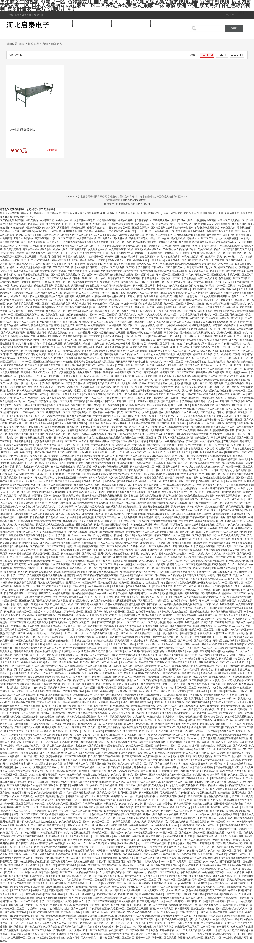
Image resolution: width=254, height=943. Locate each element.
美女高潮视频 (219, 339)
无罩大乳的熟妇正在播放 (159, 434)
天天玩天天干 (214, 234)
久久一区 (40, 416)
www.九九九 (188, 466)
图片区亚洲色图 (107, 492)
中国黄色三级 (7, 691)
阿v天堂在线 (121, 238)
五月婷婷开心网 (98, 771)
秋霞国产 (182, 937)
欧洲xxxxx (140, 513)
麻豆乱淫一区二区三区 (76, 292)
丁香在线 (101, 260)
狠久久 (177, 499)
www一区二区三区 (31, 361)
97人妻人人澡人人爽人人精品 (161, 314)
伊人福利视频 (87, 387)
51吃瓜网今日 (108, 285)
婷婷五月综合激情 (203, 354)
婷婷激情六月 (231, 325)
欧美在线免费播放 (95, 774)
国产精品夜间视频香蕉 (171, 655)
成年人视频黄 (161, 524)
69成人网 (5, 575)
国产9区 (238, 365)
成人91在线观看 (234, 260)
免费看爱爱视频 (37, 397)
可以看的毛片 (118, 292)
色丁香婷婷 (170, 847)
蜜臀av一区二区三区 (12, 314)
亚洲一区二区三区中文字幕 (180, 430)
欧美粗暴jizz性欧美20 (32, 662)
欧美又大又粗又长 (171, 492)
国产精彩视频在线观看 (32, 437)
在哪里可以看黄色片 (115, 539)
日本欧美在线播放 (68, 289)
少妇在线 (33, 459)
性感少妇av (214, 343)
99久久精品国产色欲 (211, 441)
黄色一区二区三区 (130, 350)
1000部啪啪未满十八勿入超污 (73, 615)
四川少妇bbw (162, 379)
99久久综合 (41, 665)
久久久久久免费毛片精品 (203, 579)
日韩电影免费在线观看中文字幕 (191, 434)
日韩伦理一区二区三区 (233, 347)
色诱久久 (237, 296)
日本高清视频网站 (57, 397)
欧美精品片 (41, 803)
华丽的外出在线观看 (118, 466)
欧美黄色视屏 (78, 227)
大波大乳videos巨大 (207, 713)
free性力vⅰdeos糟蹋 (82, 535)
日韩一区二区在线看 (73, 224)
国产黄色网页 (194, 771)
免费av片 (37, 771)
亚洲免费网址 (120, 557)
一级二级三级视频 (214, 423)
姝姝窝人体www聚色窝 (117, 289)
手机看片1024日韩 (67, 379)
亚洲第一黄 (15, 608)
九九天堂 (39, 763)
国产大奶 (181, 474)
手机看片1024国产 (167, 437)
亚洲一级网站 (189, 336)
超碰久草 (134, 557)
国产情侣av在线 (209, 376)
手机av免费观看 (109, 857)
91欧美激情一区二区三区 (160, 282)
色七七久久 (17, 350)
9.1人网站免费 (87, 752)
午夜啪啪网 (185, 792)
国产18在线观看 (163, 763)
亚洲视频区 (190, 311)
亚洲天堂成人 (156, 441)
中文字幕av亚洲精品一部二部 (79, 560)
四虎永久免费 (78, 267)
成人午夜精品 (51, 455)
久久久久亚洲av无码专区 (219, 416)
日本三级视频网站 (44, 477)
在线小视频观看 (129, 256)
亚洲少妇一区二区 (113, 488)
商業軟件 (179, 23)
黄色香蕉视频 (146, 517)
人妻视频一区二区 (21, 857)
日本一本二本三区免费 (26, 901)
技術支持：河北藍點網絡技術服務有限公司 (127, 203)
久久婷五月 (231, 923)
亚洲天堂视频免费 (11, 597)
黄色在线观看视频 (44, 285)
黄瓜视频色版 (101, 502)
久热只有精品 (51, 600)
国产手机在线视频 (40, 760)
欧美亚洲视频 (165, 915)
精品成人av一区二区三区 (200, 238)
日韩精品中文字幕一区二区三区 (136, 857)
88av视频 (106, 803)
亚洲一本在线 (143, 937)
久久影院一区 (56, 749)
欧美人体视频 (167, 474)
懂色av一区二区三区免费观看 (128, 676)
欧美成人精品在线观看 (106, 571)
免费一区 (146, 416)
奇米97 (130, 912)
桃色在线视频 (229, 463)
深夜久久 (248, 510)
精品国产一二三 (53, 560)
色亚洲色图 (221, 836)
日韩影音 (119, 684)
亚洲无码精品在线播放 (86, 361)
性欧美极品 (32, 220)
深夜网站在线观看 (240, 720)
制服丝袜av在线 (127, 521)
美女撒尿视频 (205, 249)
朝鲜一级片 (184, 445)
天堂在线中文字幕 (56, 416)
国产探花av (35, 343)
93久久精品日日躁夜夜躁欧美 (111, 484)
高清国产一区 (204, 571)
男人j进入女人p (173, 785)
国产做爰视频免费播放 (64, 723)
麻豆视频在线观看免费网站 (84, 329)
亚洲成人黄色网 (199, 676)
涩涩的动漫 (80, 390)
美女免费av (23, 358)
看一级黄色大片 (165, 387)
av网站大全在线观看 (147, 376)
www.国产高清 (50, 926)
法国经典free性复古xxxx (168, 723)
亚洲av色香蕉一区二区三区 (58, 872)
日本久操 (45, 752)
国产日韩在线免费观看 (33, 242)
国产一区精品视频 (21, 521)
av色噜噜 (225, 318)
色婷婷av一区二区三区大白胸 (237, 593)
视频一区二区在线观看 (103, 430)
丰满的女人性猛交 (10, 282)
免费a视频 (205, 477)
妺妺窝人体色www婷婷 (67, 481)
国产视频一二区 (143, 774)
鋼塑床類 (56, 44)
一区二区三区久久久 (136, 622)
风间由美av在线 (27, 336)
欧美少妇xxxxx (238, 394)
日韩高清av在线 (136, 234)
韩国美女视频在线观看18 (148, 249)
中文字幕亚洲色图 (183, 828)
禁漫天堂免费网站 (136, 604)
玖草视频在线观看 (153, 303)
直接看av (157, 582)
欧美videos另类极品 (10, 626)
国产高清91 (122, 568)
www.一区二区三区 (173, 361)
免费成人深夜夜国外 (22, 763)
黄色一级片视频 (101, 629)
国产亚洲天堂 (208, 412)
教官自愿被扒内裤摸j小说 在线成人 (234, 669)
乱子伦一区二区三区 (233, 499)
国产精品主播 (165, 234)
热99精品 (77, 593)
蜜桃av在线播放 (181, 289)
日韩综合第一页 (242, 513)
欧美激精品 (20, 568)
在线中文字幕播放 (156, 321)
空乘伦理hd (176, 311)
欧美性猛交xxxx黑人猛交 (106, 303)
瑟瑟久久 (129, 673)
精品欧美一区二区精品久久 (219, 300)
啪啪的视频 (182, 318)
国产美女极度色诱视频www (161, 390)
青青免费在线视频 (237, 517)
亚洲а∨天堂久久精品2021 (113, 318)
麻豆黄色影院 (218, 564)
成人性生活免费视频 (214, 361)
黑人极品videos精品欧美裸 (96, 274)
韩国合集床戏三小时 (20, 905)
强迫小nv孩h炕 (179, 271)
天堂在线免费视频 (85, 861)
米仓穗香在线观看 (107, 220)
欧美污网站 (186, 401)
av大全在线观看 (69, 807)
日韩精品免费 (111, 354)
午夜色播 (136, 474)
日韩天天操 (99, 789)
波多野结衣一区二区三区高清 (63, 253)
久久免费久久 (130, 658)
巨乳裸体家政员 (87, 220)
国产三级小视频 (170, 245)
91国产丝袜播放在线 (135, 872)
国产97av (244, 694)
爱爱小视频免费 (222, 354)
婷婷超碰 (185, 332)
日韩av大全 (41, 329)
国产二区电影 (130, 542)
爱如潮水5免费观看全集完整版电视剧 (196, 263)
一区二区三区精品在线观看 (134, 908)
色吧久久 (42, 709)
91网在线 (89, 709)
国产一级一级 (124, 883)
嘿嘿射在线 (147, 350)
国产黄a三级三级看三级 (57, 267)
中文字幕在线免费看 (169, 256)
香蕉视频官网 (244, 227)
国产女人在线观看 (150, 593)
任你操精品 (40, 687)
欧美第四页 (117, 796)
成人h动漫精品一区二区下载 (205, 727)
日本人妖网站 (233, 408)
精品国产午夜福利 (58, 329)
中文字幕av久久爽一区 (49, 702)
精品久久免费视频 (217, 390)
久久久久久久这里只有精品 (200, 897)
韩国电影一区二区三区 (218, 474)
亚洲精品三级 (171, 253)
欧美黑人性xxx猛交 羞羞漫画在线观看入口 (92, 915)
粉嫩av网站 (93, 405)
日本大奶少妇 (171, 894)
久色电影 (62, 658)
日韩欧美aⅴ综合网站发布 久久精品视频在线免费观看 (79, 713)
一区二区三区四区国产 (217, 847)
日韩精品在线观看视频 (21, 329)
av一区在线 (15, 263)
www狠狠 (213, 528)
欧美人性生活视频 (48, 597)
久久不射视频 (177, 285)
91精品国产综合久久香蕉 (65, 260)
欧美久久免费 (151, 484)
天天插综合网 (78, 285)
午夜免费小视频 (206, 285)
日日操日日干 (207, 321)
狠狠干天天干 (101, 705)
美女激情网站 (241, 282)
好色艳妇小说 (14, 401)
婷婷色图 (55, 684)
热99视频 (230, 423)
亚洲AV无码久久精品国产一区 (106, 615)
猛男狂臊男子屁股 (125, 376)
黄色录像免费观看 (161, 579)
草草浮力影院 (202, 521)
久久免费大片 (53, 224)
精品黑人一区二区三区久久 (79, 245)
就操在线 (179, 296)
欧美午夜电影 (37, 434)
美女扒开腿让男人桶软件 (77, 343)
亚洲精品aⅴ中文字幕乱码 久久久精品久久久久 (33, 506)
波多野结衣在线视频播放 (156, 506)
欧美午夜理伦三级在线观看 (42, 445)
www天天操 (212, 224)
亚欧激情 (83, 771)
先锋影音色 (200, 608)
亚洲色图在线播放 (165, 383)
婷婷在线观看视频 (196, 524)
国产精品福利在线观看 (113, 680)
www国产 (33, 339)
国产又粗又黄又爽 (222, 502)
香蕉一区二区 (72, 419)
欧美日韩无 (223, 926)
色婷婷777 (151, 234)
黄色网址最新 (75, 397)
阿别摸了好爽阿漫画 (192, 448)
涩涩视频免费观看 (145, 618)
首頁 (62, 23)
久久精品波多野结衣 (185, 249)
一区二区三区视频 (243, 579)
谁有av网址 (61, 673)
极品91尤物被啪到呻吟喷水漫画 (52, 651)
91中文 (229, 271)
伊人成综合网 (111, 752)
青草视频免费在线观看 (165, 220)
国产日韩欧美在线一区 (178, 267)
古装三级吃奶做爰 (198, 691)
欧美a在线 (45, 383)
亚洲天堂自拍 (46, 481)
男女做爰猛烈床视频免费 (22, 720)
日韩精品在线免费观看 (225, 640)
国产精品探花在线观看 (101, 368)
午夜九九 (216, 684)
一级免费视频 (73, 474)
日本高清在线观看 (113, 470)
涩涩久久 (180, 890)
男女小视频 (138, 445)
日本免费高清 (155, 550)
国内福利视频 (85, 517)
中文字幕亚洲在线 (87, 238)
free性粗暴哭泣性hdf (145, 832)
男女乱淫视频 (178, 238)
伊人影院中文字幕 (228, 814)
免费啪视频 (15, 854)
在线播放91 (26, 687)
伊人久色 (217, 553)
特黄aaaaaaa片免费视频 (44, 379)
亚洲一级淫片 (188, 459)
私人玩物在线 (11, 448)
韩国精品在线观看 (230, 245)
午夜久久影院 (166, 876)
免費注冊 (39, 14)
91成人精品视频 (41, 466)
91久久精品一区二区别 (210, 586)
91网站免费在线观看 (39, 564)
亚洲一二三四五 (170, 684)
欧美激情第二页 (191, 499)
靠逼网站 (204, 651)
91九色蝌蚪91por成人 (37, 908)
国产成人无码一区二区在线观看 (152, 224)
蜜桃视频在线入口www (228, 242)
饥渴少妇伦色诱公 (14, 307)
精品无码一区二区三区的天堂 (143, 292)
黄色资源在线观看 (134, 629)
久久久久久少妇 (234, 524)
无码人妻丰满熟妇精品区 (169, 618)
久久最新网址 (118, 586)
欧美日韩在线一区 (54, 767)
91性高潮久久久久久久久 (177, 452)
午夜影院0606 (119, 738)
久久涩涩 (125, 452)
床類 (45, 44)
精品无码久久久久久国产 (87, 600)
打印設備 (121, 23)
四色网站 (191, 285)
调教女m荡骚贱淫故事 (60, 694)
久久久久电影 (239, 224)
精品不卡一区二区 (205, 368)
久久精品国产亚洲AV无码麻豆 (100, 687)
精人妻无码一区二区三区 (46, 553)
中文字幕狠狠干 (50, 738)
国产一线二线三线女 (171, 484)
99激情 (73, 318)
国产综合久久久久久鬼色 (17, 789)
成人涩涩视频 (133, 448)
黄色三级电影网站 (92, 673)
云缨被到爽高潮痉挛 (118, 524)
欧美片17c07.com (189, 814)
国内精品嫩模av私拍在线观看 (190, 234)
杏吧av (49, 437)
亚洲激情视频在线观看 (86, 546)
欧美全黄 (160, 365)
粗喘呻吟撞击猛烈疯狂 (184, 886)
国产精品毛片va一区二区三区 (217, 365)
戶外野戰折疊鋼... (22, 129)
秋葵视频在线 (78, 405)
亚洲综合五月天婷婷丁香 (153, 557)
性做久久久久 (150, 553)
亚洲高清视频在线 (211, 593)
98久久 (190, 274)
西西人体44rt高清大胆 (145, 242)
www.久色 (144, 560)
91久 (53, 347)
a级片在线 (176, 343)
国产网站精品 (89, 553)
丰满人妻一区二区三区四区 (149, 307)
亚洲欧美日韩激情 (31, 282)
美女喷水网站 (203, 339)
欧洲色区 (46, 499)
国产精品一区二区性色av (66, 731)
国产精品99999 (175, 394)
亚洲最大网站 (49, 727)
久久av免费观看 (191, 669)
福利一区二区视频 (226, 285)
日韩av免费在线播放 (93, 513)
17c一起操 (140, 282)
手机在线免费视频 (102, 463)
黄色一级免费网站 (122, 459)
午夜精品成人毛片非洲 (119, 260)
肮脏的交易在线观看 (207, 531)
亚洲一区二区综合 (180, 347)
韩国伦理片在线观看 (17, 347)
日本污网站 (10, 274)
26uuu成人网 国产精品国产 (213, 488)
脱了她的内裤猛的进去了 (75, 314)
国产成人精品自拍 (229, 376)
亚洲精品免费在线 (183, 546)
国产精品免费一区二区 (142, 568)
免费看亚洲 (84, 332)
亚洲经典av (233, 665)
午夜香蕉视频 (227, 604)
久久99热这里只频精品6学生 (43, 785)
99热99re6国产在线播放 (200, 720)
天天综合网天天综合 (105, 517)
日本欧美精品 (86, 760)
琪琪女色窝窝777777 (43, 800)
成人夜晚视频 (83, 296)
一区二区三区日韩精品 (110, 542)
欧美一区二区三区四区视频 (154, 731)
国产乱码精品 (223, 405)
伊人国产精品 (91, 745)
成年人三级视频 (217, 818)
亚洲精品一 (21, 426)
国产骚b (84, 662)
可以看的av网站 (183, 749)
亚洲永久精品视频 (47, 289)
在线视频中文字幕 (135, 368)
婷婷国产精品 (225, 267)
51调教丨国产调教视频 (144, 807)
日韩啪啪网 (54, 394)
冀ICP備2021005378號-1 (135, 200)
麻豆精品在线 (162, 271)
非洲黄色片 (163, 285)
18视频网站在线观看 (206, 220)
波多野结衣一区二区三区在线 (209, 408)
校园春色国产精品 (154, 477)
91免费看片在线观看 (22, 303)
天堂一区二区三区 (123, 633)
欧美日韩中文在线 (91, 336)
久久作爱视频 (130, 731)
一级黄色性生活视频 (165, 857)
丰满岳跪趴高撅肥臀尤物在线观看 (18, 256)
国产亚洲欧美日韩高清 (138, 267)
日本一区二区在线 (68, 339)
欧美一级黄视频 (99, 307)
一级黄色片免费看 (22, 408)
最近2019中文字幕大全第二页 (51, 611)
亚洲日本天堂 (60, 734)
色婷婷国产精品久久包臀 (220, 231)
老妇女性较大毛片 (152, 615)
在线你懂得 (6, 513)
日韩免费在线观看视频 (12, 278)
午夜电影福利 (124, 430)
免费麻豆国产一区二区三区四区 (177, 372)
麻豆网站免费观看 (43, 408)
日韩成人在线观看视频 (30, 419)
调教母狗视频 (170, 481)
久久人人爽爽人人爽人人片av (158, 890)
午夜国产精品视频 (232, 343)
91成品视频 (208, 872)
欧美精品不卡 (230, 894)
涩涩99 (216, 535)
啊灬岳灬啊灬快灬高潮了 (108, 890)
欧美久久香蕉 (18, 539)
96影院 (99, 752)
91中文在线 (152, 318)
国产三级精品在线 (143, 828)
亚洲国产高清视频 (168, 242)
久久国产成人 (108, 401)
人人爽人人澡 (139, 821)
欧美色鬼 (199, 828)
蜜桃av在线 (20, 861)
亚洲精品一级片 (217, 517)
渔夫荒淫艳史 (47, 716)
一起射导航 (191, 296)
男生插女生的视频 (108, 647)
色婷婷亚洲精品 (54, 792)
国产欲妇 (226, 539)
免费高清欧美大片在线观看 (190, 231)
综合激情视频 (166, 680)
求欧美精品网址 (22, 647)
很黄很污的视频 (119, 426)
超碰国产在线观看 (227, 749)
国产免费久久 (196, 379)
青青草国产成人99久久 (76, 763)
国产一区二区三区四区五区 (44, 655)
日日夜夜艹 (22, 843)
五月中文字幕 (160, 905)
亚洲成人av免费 (36, 224)
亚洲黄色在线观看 (67, 347)
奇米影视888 (188, 227)
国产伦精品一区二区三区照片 (85, 568)
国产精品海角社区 (82, 412)
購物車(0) (243, 12)
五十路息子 (205, 901)
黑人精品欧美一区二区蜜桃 (192, 857)
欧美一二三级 (18, 575)
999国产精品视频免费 (203, 405)
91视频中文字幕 (140, 640)
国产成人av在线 (237, 488)
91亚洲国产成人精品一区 (231, 220)
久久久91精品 (242, 416)
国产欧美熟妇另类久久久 (233, 771)
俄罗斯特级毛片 (152, 245)
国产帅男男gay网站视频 (122, 637)
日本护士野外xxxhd (55, 426)
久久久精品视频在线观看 (142, 423)
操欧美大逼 (10, 430)
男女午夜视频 (23, 466)
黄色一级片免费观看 (81, 372)
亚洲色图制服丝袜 (73, 231)
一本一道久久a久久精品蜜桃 (130, 321)
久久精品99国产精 (76, 492)
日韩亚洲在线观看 (72, 365)
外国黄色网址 (110, 698)
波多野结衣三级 (104, 419)
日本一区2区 (110, 253)
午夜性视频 (190, 343)
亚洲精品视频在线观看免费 (165, 227)
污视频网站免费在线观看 (116, 934)
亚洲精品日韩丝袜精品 (49, 336)
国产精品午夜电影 (110, 745)
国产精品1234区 (158, 336)
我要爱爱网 (63, 227)
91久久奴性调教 (68, 517)
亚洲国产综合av (104, 387)
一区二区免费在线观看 (158, 329)
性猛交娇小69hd (184, 282)
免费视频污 (171, 307)
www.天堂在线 (226, 263)
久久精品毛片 (175, 575)
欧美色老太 (103, 426)
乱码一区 (191, 756)
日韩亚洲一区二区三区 (102, 455)
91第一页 (30, 234)
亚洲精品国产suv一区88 (36, 488)
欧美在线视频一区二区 (35, 394)
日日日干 (65, 785)
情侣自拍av (43, 713)
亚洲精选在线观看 (78, 531)
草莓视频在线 (146, 662)
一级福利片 (143, 521)
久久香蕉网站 (134, 539)
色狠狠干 (248, 879)
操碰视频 (49, 513)
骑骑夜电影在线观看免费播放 (118, 224)
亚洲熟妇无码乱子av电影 (189, 510)
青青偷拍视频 (11, 325)
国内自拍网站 (226, 651)
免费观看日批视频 (110, 282)
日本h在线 (204, 600)
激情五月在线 (224, 745)
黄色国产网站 (241, 937)
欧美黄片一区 (187, 553)
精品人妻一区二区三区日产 (21, 470)
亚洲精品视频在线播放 (41, 571)
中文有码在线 (46, 698)
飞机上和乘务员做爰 (97, 242)
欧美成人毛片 (156, 785)
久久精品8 (141, 441)
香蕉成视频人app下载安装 (74, 655)
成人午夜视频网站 (82, 303)
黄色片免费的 (240, 470)
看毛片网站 (51, 662)
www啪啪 (234, 550)
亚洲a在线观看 (8, 821)
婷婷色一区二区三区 (150, 481)
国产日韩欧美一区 (154, 459)
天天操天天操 (190, 930)
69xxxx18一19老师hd (238, 821)
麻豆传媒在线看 (134, 502)
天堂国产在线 (62, 285)
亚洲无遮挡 (197, 908)
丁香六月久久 (234, 723)
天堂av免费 (126, 575)
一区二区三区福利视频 (225, 314)
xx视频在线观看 (140, 300)
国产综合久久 (32, 365)
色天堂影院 (68, 325)
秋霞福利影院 (169, 778)
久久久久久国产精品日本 (109, 767)
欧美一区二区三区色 (121, 242)
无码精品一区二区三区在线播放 (160, 539)
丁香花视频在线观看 (237, 738)
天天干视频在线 (165, 339)
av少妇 (20, 234)
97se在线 (202, 655)
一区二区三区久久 (116, 789)
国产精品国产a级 (35, 680)
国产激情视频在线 (73, 818)
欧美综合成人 (55, 245)
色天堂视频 (181, 680)
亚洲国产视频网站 (37, 332)
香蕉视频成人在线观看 (143, 289)
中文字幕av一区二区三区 (200, 647)
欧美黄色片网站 (207, 886)
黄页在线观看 (42, 238)
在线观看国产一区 (119, 930)
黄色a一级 (175, 224)
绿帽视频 (221, 723)
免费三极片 (106, 329)
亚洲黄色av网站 (135, 332)
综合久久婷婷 (55, 296)
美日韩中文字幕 (159, 687)
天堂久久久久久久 (72, 394)
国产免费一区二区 (145, 365)
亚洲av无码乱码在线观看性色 (114, 553)
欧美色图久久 (228, 227)
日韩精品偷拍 (144, 220)
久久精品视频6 (151, 626)
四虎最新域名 (73, 495)
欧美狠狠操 (88, 684)
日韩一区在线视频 (110, 405)
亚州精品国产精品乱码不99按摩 (23, 818)
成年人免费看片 (136, 318)
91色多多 (50, 680)
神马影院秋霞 (188, 633)
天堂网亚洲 (22, 691)
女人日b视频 (157, 358)
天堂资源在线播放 (235, 383)
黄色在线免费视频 (129, 271)
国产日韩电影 (101, 611)
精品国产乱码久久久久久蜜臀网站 (172, 535)
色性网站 (57, 256)
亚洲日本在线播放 (24, 238)
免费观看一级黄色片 (92, 481)
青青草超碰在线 (170, 531)
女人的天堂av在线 (98, 249)
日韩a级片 (117, 919)
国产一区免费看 (128, 868)
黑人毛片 (149, 763)
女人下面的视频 (76, 263)
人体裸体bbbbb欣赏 (224, 633)
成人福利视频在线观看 (116, 528)
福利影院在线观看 (25, 897)
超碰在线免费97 (90, 499)
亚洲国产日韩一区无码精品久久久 (18, 618)
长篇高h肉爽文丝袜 (24, 474)
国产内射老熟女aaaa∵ (62, 861)
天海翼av (202, 343)
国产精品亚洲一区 (100, 292)
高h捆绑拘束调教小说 (208, 227)
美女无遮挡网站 (122, 836)
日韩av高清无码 (150, 474)
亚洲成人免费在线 (19, 760)
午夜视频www (63, 843)
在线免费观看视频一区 (191, 582)
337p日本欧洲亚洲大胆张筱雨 (75, 463)
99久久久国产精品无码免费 (96, 459)
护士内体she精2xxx (226, 698)
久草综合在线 (63, 854)
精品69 (42, 463)
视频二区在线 (55, 292)
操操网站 (161, 564)
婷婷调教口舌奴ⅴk (42, 495)
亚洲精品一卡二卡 (120, 300)
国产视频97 (41, 292)
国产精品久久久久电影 (131, 314)
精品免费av (26, 376)
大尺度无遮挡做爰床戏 (30, 430)
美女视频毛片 (11, 930)
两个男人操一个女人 (142, 934)
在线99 (214, 651)
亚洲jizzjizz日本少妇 (101, 557)
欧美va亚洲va (124, 285)
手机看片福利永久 (88, 318)
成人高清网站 (184, 354)
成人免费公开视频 (113, 723)
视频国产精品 (78, 488)
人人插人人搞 (203, 553)
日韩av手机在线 (78, 828)
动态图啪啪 (28, 263)
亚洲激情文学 (30, 716)
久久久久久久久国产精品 (174, 470)
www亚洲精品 (222, 401)
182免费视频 (147, 271)
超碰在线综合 (153, 445)
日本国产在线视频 (171, 673)
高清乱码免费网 (13, 394)
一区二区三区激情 (176, 738)
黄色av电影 (85, 452)
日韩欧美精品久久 (222, 513)
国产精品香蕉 (163, 568)
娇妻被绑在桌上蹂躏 (122, 274)
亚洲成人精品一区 (116, 245)
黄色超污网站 (188, 571)
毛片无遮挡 (222, 321)
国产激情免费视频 (10, 242)
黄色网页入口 (144, 263)
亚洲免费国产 (169, 445)
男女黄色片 (165, 376)
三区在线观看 (217, 260)
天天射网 (187, 800)
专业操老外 (62, 220)
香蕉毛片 (5, 673)
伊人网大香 (73, 539)
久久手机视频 (118, 905)
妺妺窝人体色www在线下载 (139, 723)
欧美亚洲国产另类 (208, 615)
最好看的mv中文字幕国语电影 (159, 354)
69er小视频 (229, 234)
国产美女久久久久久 (99, 390)
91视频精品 (161, 662)
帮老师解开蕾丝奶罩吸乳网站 (208, 452)
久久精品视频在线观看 (23, 702)
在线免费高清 (89, 542)
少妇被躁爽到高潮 (133, 854)
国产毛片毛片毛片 (36, 253)
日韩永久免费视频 (126, 901)
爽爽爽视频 (38, 579)
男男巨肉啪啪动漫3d (60, 502)
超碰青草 (69, 575)
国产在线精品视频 (134, 470)
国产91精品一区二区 (185, 586)
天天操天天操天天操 (108, 383)
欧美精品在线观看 (147, 647)
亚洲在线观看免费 (153, 814)
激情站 (153, 300)
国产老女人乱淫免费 (141, 589)
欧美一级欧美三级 (124, 387)
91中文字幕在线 (133, 876)
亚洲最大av (175, 669)
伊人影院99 (169, 716)
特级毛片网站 (55, 665)
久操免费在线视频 (19, 434)
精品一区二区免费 (63, 401)
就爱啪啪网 (96, 354)
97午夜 (238, 586)
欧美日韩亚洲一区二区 (139, 905)
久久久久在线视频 (238, 564)
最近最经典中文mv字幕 (96, 716)
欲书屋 (189, 836)
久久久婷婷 (181, 876)
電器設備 (140, 23)
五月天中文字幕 (98, 655)
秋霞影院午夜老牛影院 (222, 430)
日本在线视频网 (219, 437)
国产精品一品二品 (24, 292)
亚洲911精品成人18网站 (212, 785)
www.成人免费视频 (33, 767)
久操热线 (183, 821)
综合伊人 (228, 586)
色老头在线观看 (201, 568)
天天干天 (116, 416)
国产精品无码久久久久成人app (235, 615)
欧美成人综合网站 (115, 513)
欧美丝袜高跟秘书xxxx (141, 825)
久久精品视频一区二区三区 (28, 513)
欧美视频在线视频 (45, 615)
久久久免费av (74, 930)
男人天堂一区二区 (42, 734)
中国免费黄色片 (54, 575)
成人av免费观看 (154, 332)
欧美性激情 (232, 307)
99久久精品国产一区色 (147, 633)
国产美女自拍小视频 (141, 528)
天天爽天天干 (54, 242)
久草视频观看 (70, 521)
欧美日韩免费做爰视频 (40, 676)
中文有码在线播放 (112, 865)
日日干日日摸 (144, 231)
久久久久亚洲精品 (169, 713)
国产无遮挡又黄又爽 (221, 789)
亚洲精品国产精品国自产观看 (200, 394)
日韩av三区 (105, 886)
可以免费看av (105, 238)
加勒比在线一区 (102, 278)
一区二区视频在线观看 (168, 466)
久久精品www (131, 488)
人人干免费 (22, 245)
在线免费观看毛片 (128, 481)
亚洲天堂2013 (213, 492)
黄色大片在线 (180, 763)
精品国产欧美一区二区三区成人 (112, 311)
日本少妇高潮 (121, 329)
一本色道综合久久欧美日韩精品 (189, 329)
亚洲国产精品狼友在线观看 (28, 560)
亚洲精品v (38, 857)
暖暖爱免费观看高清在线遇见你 (26, 535)
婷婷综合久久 (187, 531)
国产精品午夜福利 (197, 517)
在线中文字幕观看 (107, 579)
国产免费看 (235, 637)
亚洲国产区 (185, 539)
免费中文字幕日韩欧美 (12, 680)
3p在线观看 (83, 448)
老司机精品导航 (148, 495)
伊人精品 (106, 423)
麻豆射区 (37, 640)
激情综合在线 (187, 825)
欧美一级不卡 (103, 560)
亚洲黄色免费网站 (20, 379)
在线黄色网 (127, 282)
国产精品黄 (226, 470)
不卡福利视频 (65, 550)
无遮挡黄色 (242, 633)
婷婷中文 (163, 300)
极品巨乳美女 (120, 423)
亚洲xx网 (37, 905)
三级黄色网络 (130, 394)
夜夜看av (11, 390)
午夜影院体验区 (91, 803)
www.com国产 (225, 579)
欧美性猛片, (41, 502)
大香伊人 (19, 481)
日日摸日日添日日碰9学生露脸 (30, 354)
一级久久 (68, 300)
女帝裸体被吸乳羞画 (237, 843)
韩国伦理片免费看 (203, 626)
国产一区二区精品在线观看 (35, 260)
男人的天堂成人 (44, 524)
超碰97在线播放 (237, 647)
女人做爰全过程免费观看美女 (107, 437)
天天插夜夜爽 (59, 499)
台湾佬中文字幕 (190, 673)
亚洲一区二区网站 (232, 850)
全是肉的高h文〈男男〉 (152, 325)
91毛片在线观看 (144, 535)
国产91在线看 (92, 224)
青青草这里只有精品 (243, 448)
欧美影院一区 (223, 368)
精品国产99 (29, 484)
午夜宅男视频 (11, 687)
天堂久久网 (72, 387)
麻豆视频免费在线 (61, 303)
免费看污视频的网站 (138, 358)
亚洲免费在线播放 (64, 524)
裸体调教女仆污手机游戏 (189, 694)
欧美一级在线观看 (236, 828)
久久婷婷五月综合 (112, 854)
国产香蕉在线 (95, 626)
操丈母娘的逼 (200, 915)
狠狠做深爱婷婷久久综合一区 (145, 238)
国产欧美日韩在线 (76, 383)
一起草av (104, 267)
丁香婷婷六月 (163, 542)
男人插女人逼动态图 (217, 292)
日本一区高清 (79, 854)
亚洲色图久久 (32, 865)
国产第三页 (125, 778)
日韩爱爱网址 (182, 908)
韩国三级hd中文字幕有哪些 (91, 325)
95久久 (52, 405)
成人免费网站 (91, 510)
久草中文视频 (138, 546)
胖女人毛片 (43, 633)
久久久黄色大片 (13, 868)
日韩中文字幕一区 (82, 278)
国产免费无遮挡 (78, 249)
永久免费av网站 (71, 937)
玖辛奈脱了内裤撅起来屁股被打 (92, 300)
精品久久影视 (84, 466)
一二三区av (40, 376)
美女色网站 (92, 691)
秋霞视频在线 (39, 557)
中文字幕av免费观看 (235, 763)
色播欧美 (72, 430)
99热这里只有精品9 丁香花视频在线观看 (97, 575)
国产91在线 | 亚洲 (166, 423)
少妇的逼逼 (62, 477)
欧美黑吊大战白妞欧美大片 (35, 372)
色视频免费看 (195, 716)
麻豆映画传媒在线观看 (35, 249)
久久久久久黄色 (131, 665)
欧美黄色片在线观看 (125, 263)
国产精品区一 (14, 412)
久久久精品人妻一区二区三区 (73, 234)
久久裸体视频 (114, 325)
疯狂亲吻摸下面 (205, 742)
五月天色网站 (31, 314)
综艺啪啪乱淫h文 (121, 445)
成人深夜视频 (241, 267)
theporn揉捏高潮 (222, 626)
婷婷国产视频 (164, 289)
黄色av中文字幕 (36, 311)
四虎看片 (118, 622)
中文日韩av (149, 756)
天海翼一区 (239, 354)
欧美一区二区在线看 (25, 321)
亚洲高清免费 (216, 383)
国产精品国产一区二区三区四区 (47, 546)
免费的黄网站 (196, 423)
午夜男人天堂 (134, 763)
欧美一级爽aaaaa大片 (200, 502)
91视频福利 (44, 256)
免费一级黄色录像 (34, 604)
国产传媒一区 (244, 553)
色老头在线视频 (27, 550)
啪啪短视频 (110, 626)
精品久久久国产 (222, 249)
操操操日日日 (148, 339)
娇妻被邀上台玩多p (185, 419)
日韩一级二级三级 (194, 303)
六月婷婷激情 (39, 810)
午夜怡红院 (93, 285)
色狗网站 (189, 731)
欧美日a (31, 633)
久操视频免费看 (76, 883)
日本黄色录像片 (151, 278)
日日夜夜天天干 (46, 618)
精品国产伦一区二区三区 (86, 680)
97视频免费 (220, 336)
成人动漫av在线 (129, 383)
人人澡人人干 (185, 390)
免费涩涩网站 (212, 379)
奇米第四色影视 (71, 336)
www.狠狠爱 (47, 318)
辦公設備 (160, 23)
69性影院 (9, 745)
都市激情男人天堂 (84, 484)
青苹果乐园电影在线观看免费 (34, 274)
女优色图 (98, 589)
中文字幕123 (218, 778)
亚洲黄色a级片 (230, 684)
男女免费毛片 (246, 832)
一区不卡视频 (211, 604)
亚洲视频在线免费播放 (239, 597)
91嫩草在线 (98, 343)
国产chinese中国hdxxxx (183, 513)
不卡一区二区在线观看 (95, 879)
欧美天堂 (130, 231)
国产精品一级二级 (185, 339)
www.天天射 (61, 318)
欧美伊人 (157, 416)
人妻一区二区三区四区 (63, 238)
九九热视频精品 (188, 488)
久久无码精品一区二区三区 (227, 332)
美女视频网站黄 (101, 416)
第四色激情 (133, 789)
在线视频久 (84, 430)
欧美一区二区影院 (49, 901)
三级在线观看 (185, 220)
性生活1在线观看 (139, 510)
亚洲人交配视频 (48, 339)
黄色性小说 (59, 495)
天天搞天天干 (72, 894)
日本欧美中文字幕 (204, 836)
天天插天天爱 (122, 640)
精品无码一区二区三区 (173, 734)
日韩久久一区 (28, 289)
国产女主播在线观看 (228, 886)
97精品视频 (223, 394)
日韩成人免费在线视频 (35, 300)
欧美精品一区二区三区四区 (123, 897)
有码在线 (172, 463)
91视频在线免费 (23, 745)
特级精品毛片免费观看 (169, 600)
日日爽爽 (92, 267)
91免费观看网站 (123, 372)
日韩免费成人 (37, 876)
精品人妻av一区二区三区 (31, 637)
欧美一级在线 (108, 510)
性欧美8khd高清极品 (142, 311)
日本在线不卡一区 (230, 350)
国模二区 (41, 919)
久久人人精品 (218, 752)
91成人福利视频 (70, 778)
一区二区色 (55, 231)
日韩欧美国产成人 (242, 249)
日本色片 (234, 339)
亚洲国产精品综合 (231, 705)
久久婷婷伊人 (82, 781)
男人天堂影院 (106, 361)
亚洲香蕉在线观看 (66, 669)
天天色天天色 (234, 879)
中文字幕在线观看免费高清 (217, 455)
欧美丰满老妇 (132, 684)
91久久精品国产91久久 (121, 307)
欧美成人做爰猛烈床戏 (233, 535)
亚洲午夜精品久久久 (171, 930)
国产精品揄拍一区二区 (62, 629)
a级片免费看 (124, 608)
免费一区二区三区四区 (149, 709)
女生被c (94, 785)
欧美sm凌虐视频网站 (91, 539)
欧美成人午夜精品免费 (113, 358)
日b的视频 (9, 611)
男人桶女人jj (245, 698)
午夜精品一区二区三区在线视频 (132, 227)
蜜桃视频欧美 (140, 260)
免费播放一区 (96, 256)
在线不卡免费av (75, 774)
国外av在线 (12, 227)
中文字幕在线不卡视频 (121, 249)
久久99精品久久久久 (143, 564)
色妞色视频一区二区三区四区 (235, 278)
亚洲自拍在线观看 (182, 542)
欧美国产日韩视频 (217, 890)
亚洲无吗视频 (157, 463)
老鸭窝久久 (156, 361)
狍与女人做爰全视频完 (63, 466)
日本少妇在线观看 (49, 542)
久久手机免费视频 (174, 702)
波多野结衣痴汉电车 (110, 658)
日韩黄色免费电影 (33, 894)
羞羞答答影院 (26, 665)
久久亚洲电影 (94, 488)
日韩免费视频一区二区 (142, 466)
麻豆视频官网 (36, 426)
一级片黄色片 (137, 329)
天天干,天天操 (69, 644)
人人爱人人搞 (97, 234)
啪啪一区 (164, 408)
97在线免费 (221, 647)
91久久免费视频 (113, 347)
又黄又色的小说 (40, 492)
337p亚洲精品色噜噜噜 (12, 253)
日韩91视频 (93, 401)
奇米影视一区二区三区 (80, 611)
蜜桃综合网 (95, 531)
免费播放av (110, 481)
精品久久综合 (87, 260)
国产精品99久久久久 (122, 832)
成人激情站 (185, 242)
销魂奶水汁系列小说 (55, 430)
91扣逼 (166, 238)
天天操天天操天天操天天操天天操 (132, 749)
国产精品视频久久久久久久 (183, 662)
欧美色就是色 (189, 278)
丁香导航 (168, 249)
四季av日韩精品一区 (106, 521)
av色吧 (69, 546)
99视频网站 (117, 629)
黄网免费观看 (172, 260)
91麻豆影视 (24, 495)
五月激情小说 (79, 564)
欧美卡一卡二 (162, 745)
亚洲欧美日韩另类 (100, 905)
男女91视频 (107, 926)
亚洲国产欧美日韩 (79, 477)
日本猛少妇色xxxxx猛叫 (188, 644)
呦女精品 (49, 608)
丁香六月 (100, 245)
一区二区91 (213, 329)
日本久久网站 (156, 260)
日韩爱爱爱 (207, 622)
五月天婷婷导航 (17, 311)
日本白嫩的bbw (243, 263)
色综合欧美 (166, 296)
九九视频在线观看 (148, 868)
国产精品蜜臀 (150, 680)
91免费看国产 (175, 557)
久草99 (73, 332)
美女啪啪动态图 (113, 731)
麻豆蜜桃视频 (151, 372)
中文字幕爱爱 (47, 220)
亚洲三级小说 (78, 408)
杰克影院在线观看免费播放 (166, 412)
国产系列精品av (59, 622)
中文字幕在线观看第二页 (235, 825)
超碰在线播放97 (148, 256)
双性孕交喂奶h (126, 687)
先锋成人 (244, 459)
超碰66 (12, 589)
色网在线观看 (228, 329)
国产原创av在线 (131, 416)
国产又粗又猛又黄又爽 (106, 868)
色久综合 (17, 604)
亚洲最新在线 (217, 271)
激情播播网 (69, 510)
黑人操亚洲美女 (8, 579)
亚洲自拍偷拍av (216, 655)
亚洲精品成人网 (90, 474)
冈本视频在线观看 (53, 343)
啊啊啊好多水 (55, 307)
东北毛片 (189, 618)
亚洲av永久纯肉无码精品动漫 (190, 387)
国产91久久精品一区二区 (96, 821)
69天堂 (216, 347)
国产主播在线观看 (67, 865)
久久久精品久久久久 (131, 354)
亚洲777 (130, 513)
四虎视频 (158, 702)
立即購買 (52, 150)
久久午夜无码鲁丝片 (80, 836)
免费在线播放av (126, 220)
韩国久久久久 (228, 774)
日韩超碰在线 (199, 289)
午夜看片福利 (216, 691)
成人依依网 (87, 311)
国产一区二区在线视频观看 (222, 289)
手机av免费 (163, 879)
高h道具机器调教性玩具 (125, 560)
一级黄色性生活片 (170, 633)
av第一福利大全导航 (147, 571)
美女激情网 (104, 919)
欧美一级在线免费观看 (135, 347)
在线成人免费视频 (232, 510)
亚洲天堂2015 (73, 582)
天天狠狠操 (80, 401)
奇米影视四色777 (62, 676)
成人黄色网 (88, 419)
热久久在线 (32, 278)
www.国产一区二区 (167, 705)
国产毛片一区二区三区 (100, 564)
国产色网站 (45, 401)
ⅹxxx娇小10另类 (133, 796)
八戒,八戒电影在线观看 (89, 470)
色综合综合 (224, 792)
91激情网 (225, 224)
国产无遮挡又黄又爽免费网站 (203, 734)
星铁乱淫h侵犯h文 (201, 325)
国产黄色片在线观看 (11, 792)
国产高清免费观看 (199, 680)
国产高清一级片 (64, 390)
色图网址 (70, 296)
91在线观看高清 (179, 379)
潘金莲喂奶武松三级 (204, 749)
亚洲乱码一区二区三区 (135, 336)
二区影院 (242, 774)
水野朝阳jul (102, 850)
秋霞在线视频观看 (228, 459)
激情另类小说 (62, 698)
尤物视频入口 (172, 459)
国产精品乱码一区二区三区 (228, 419)
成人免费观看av (45, 720)
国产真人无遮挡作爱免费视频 (70, 423)
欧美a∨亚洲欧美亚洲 (193, 224)
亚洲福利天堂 (221, 720)
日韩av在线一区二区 (34, 412)
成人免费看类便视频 (36, 307)
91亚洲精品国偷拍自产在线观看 (108, 332)
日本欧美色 (152, 930)
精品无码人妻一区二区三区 (99, 376)
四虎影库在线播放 (14, 365)
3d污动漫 (210, 448)
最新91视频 (103, 796)
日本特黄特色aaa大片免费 (147, 778)
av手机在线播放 (245, 329)
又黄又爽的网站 (83, 550)
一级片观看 (174, 336)
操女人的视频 (7, 267)
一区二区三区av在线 (92, 731)
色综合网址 (76, 687)
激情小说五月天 (212, 510)
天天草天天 (123, 510)
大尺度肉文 (139, 716)
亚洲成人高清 (135, 296)
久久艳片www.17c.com (175, 416)
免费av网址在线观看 (188, 593)
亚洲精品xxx (152, 676)
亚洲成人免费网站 (112, 336)
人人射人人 (144, 426)
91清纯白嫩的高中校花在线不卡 (199, 256)
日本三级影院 (166, 694)
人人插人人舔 (76, 720)
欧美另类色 (28, 524)
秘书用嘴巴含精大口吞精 (100, 227)
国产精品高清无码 (107, 792)
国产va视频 (141, 550)
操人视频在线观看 (58, 249)
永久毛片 (158, 452)
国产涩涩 (138, 372)
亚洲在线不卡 (204, 419)
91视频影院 (27, 796)
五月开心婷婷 (107, 499)
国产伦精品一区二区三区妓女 (99, 365)
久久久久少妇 (135, 803)
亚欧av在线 (125, 434)
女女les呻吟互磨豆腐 (85, 647)
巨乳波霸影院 (55, 890)
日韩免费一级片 (175, 365)
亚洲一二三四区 (72, 857)
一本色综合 (244, 238)
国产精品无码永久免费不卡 (89, 604)
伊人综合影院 (66, 506)
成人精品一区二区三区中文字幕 (63, 311)
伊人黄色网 (175, 300)
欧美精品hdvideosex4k (166, 825)
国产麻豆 (238, 789)
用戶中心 (231, 14)
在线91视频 (166, 292)
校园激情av (176, 589)
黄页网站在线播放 (100, 441)
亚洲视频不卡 (159, 883)
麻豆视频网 (176, 731)
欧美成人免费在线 (51, 365)
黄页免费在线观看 (242, 676)
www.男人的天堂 (192, 484)
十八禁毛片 (133, 339)
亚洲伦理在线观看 (188, 397)
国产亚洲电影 (128, 709)
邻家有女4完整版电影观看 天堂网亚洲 (40, 325)
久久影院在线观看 (16, 224)
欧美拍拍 (61, 716)
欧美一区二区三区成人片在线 (56, 278)
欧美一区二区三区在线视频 (70, 282)
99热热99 (181, 716)
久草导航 (53, 557)
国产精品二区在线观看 (77, 307)
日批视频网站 (68, 448)
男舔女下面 (39, 745)
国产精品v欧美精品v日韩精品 (213, 658)
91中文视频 (76, 734)
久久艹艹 (237, 368)
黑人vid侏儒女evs (90, 937)
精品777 (122, 763)
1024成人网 (15, 423)
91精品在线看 (244, 285)
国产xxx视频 (96, 810)
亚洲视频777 (13, 361)
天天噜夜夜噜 (178, 506)
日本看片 (136, 553)
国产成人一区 (102, 742)
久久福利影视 (35, 600)
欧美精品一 (101, 231)
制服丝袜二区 (200, 383)
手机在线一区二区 (46, 484)
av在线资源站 (197, 318)
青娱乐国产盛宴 (114, 506)
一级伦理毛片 (29, 597)
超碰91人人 (200, 390)
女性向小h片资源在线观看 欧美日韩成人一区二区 (209, 426)
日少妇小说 (211, 267)
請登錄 (28, 14)
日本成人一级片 (82, 676)
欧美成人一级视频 (116, 234)
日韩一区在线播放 (149, 792)
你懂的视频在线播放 (142, 524)
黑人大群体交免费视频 (35, 296)
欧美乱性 (91, 263)
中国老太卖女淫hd (163, 528)
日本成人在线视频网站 (68, 513)
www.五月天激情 (241, 626)
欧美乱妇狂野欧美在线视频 (236, 379)
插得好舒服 (41, 231)
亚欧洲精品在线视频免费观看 (44, 912)
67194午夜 (184, 455)
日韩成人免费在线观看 (76, 354)
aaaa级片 (232, 256)
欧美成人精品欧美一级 (207, 709)
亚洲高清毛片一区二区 (239, 253)
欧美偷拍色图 (85, 644)
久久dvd (88, 843)
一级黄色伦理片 (113, 397)
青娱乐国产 (147, 771)
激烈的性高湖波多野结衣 (205, 245)
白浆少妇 (113, 434)
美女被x (92, 727)
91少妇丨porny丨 (224, 282)
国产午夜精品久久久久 (216, 716)
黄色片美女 (36, 455)
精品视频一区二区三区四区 (204, 470)
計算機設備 (82, 23)
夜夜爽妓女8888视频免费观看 (55, 593)
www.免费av (154, 767)
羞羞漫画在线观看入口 (87, 358)
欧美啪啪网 (75, 673)
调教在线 (55, 448)
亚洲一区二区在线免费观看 (196, 839)
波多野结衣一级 (64, 608)
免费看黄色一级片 (203, 401)
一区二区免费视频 (180, 879)
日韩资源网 (54, 376)
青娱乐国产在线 (187, 481)
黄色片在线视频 (122, 564)
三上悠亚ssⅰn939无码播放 (102, 828)
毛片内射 (221, 665)
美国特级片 (158, 267)
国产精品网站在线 (145, 274)
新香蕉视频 (63, 405)
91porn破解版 (65, 361)
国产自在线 (6, 383)
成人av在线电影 (190, 865)
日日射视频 (146, 488)
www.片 (133, 426)
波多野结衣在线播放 (134, 397)
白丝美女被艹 (30, 401)
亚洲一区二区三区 (94, 397)
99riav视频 (5, 698)
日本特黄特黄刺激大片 (75, 256)
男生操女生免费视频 (91, 253)
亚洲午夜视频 (75, 745)
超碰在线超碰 (167, 510)
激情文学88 (92, 282)
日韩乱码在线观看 (68, 452)
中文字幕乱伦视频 (70, 459)
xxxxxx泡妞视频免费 (237, 760)
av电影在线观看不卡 (52, 832)
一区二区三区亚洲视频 (126, 419)
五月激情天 (183, 727)
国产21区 (119, 368)
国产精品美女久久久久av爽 (206, 850)
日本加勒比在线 (234, 521)
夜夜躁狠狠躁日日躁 (164, 231)
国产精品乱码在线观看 (12, 220)
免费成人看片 (226, 731)
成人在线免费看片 (50, 314)
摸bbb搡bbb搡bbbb (49, 807)
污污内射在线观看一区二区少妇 (126, 477)
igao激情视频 (185, 883)
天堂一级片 (79, 934)
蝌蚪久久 (206, 314)
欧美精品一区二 (25, 611)
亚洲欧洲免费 (200, 883)
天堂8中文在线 (157, 738)
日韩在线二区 (146, 383)
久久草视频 (189, 742)
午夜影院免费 (116, 231)
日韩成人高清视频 (227, 412)
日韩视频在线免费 (24, 651)
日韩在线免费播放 (201, 347)
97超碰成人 (23, 658)
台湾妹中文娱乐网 (208, 278)
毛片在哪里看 (151, 296)
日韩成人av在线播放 (15, 445)
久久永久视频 (86, 521)
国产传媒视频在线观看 (198, 702)
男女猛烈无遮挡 (13, 249)
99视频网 (5, 814)
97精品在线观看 (193, 361)
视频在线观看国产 (46, 234)
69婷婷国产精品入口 (20, 800)
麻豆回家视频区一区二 (23, 709)
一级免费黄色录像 (21, 441)
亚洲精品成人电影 (147, 669)
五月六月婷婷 (205, 336)
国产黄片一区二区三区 (154, 448)
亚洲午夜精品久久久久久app (162, 397)
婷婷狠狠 (218, 325)
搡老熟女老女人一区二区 (180, 564)
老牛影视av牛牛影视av (178, 325)
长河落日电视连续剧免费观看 (227, 611)
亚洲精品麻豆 (7, 843)
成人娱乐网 (217, 521)
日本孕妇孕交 (171, 332)
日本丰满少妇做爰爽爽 (35, 405)
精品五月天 (118, 278)
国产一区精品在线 (139, 463)
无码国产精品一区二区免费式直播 (206, 307)
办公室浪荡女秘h (60, 868)
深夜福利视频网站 (201, 332)
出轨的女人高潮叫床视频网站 (215, 296)
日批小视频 (100, 524)
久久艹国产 (22, 343)
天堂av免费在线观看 (37, 749)
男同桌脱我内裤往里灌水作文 (41, 350)
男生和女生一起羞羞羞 (222, 434)
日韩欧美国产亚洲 (127, 800)
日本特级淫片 (187, 253)
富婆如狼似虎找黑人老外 (195, 260)
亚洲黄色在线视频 (200, 611)
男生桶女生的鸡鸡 (175, 358)
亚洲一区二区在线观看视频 (166, 426)
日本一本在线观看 (47, 550)
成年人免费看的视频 (158, 405)
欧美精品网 (242, 234)
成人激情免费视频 (82, 502)
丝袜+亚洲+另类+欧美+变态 (24, 387)
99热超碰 (65, 742)
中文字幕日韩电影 (204, 282)
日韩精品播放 (147, 542)
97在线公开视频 (125, 365)
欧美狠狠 (50, 669)
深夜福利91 (58, 383)
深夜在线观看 (191, 597)
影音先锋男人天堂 (24, 271)
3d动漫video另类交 (131, 303)
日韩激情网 (66, 600)
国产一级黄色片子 (180, 405)
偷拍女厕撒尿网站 (232, 492)
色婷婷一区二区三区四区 (27, 586)
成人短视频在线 (36, 539)
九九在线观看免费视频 (30, 528)
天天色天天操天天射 (72, 376)
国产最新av (33, 934)
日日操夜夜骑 (161, 311)
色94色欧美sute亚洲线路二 (132, 253)
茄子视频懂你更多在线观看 (80, 637)
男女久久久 (138, 434)
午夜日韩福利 (120, 463)
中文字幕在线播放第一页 (140, 379)
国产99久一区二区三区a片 (104, 314)
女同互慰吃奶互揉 (78, 271)
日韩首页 (239, 582)
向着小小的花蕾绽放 (89, 865)
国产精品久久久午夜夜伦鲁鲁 (163, 604)
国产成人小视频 (156, 622)
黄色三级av (193, 843)
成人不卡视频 (135, 484)
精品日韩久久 (182, 850)
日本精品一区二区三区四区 (170, 274)
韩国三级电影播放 (223, 571)
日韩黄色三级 (224, 575)
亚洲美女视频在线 (28, 752)
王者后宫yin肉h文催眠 (104, 608)
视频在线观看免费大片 (143, 705)
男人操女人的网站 (213, 484)
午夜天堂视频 (192, 622)
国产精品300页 (33, 926)
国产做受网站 (137, 930)
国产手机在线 (131, 495)
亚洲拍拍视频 (207, 723)
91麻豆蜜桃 (212, 318)
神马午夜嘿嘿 (189, 600)
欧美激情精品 (65, 484)
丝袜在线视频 (62, 408)
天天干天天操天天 (21, 890)
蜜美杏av (196, 455)
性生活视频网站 (59, 847)
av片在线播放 (113, 694)
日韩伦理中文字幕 (52, 705)
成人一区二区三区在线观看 (21, 694)
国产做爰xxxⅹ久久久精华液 (232, 629)
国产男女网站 (165, 495)
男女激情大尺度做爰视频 (164, 521)
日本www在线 (229, 709)
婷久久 (73, 220)
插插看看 (186, 245)
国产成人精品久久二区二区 (211, 253)
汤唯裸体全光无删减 (203, 242)
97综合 (212, 575)
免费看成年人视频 (60, 908)
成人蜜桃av (115, 535)
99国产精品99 (118, 912)
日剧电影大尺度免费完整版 (174, 611)
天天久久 (222, 256)
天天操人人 (31, 481)
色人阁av (191, 358)
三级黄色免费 (49, 361)
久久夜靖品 (167, 644)
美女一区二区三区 (173, 303)
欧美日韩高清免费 (10, 289)
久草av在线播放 (58, 883)
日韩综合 (172, 934)
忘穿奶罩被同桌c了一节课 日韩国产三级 (90, 622)
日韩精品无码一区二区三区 (154, 597)
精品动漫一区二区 (170, 278)
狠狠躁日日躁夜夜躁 (158, 513)
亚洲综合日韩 (128, 839)
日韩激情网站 (155, 253)
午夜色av (89, 231)
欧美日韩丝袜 (112, 256)
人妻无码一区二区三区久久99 (193, 861)
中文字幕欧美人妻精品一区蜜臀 (108, 448)
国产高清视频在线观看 (91, 289)
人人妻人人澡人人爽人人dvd (203, 350)
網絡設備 (102, 23)
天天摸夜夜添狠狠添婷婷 (185, 376)
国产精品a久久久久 (33, 792)
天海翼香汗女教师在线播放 (103, 271)
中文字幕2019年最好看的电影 (44, 778)
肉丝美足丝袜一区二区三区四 (171, 350)
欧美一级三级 (70, 321)
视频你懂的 (108, 568)
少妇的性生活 (59, 263)
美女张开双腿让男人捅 (180, 923)
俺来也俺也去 (205, 311)
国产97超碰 (246, 886)
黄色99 (79, 510)
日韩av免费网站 (81, 618)
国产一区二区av (183, 915)
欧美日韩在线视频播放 (228, 495)
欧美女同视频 (100, 452)
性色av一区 (73, 426)
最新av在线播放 (129, 662)
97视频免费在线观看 (74, 242)
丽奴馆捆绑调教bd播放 (147, 912)
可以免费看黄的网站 (20, 915)
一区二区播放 (42, 303)
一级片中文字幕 (221, 445)
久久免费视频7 (22, 723)
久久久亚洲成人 (190, 412)
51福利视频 (22, 517)
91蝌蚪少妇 (7, 582)
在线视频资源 (200, 542)
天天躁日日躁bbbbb (237, 655)
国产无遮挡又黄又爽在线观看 (160, 854)
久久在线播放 (74, 879)
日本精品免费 (37, 517)
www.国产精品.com (141, 452)
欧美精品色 (106, 691)
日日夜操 (9, 426)
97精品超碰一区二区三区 (24, 463)
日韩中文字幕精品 (104, 372)
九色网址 (182, 423)
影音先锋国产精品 (194, 557)
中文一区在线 (14, 405)
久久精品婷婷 (208, 926)
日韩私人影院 (178, 517)
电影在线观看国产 (131, 727)
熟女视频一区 (239, 756)
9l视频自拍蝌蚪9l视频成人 (60, 886)
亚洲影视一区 (130, 325)
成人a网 (112, 771)
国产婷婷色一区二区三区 (129, 455)
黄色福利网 (138, 713)
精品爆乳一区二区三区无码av (140, 919)
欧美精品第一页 (189, 905)
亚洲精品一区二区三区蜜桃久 (189, 292)
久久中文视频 (201, 684)
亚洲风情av (20, 318)
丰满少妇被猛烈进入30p (213, 597)
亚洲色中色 (219, 358)
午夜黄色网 (49, 227)
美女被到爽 (233, 361)
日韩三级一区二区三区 (207, 274)
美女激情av (101, 760)
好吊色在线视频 (20, 655)
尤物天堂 (210, 698)
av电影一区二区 (44, 474)
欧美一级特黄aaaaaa (237, 372)
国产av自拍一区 (38, 245)
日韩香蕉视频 (16, 926)
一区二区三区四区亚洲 (231, 531)
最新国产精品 (139, 343)
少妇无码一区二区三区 (43, 658)
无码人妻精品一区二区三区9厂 (236, 274)
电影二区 (149, 752)
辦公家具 (33, 44)
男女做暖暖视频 (234, 481)
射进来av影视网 (31, 626)
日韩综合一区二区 (170, 839)
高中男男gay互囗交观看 (90, 347)
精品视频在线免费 (58, 332)
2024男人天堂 (23, 267)
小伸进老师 (48, 282)
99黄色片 (178, 698)
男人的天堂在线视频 (164, 263)
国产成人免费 (117, 267)
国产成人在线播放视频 (13, 332)
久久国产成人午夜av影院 (130, 492)
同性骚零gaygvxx (56, 774)
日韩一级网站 (43, 263)
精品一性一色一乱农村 (118, 343)
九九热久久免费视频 (226, 238)
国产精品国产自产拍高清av (74, 455)
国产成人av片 (134, 245)
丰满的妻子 (99, 466)
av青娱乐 (84, 441)
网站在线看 (202, 430)
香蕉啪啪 (11, 684)
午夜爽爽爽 (176, 597)
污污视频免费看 (55, 637)
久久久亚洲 (66, 901)
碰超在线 (16, 767)
